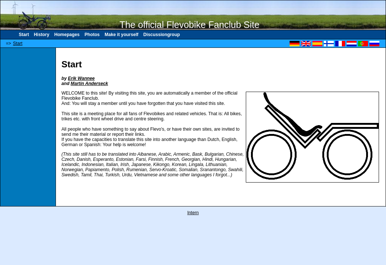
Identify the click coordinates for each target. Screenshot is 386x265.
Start (24, 34)
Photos (92, 34)
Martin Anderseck (89, 83)
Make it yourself (121, 34)
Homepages (66, 34)
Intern (193, 212)
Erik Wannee (81, 78)
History (41, 34)
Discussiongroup (162, 34)
